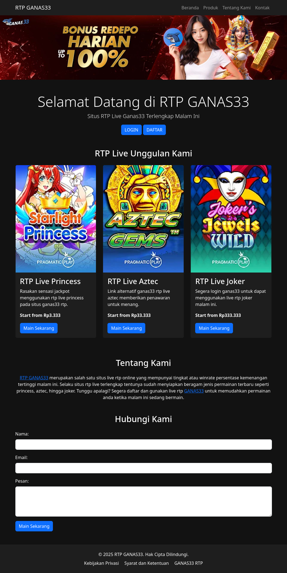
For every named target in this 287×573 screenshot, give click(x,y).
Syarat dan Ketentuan (146, 563)
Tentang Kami (236, 8)
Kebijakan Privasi (101, 563)
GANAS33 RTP (188, 563)
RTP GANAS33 (33, 7)
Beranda (190, 8)
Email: (21, 457)
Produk (210, 8)
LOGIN (131, 130)
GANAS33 (194, 391)
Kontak (262, 8)
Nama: (22, 434)
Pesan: (22, 481)
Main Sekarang (39, 328)
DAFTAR (155, 130)
